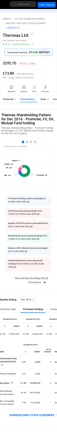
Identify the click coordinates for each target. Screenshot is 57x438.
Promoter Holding (33, 309)
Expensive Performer (21, 44)
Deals (44, 99)
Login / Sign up (47, 4)
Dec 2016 (26, 299)
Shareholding (27, 99)
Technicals (8, 99)
